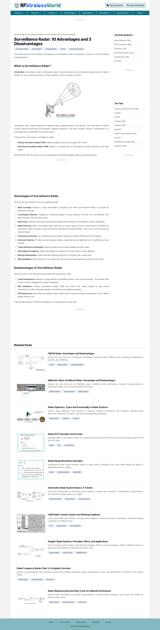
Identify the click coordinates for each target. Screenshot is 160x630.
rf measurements (68, 602)
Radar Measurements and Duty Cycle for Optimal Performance (79, 591)
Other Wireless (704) (122, 40)
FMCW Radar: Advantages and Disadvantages (71, 353)
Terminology (19, 34)
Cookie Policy (81, 622)
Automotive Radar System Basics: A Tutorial (70, 487)
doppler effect (81, 552)
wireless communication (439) (126, 109)
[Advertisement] (80, 26)
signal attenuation (77, 365)
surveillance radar (22, 49)
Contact (108, 622)
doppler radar (54, 552)
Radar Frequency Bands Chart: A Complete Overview (44, 568)
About (51, 622)
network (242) (119, 125)
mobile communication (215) (125, 133)
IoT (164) (117, 61)
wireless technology (76, 49)
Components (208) (121, 57)
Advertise (95, 622)
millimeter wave (55, 391)
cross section (69, 445)
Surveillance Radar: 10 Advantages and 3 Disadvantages (51, 34)
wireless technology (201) (124, 142)
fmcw (52, 365)
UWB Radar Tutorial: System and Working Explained (74, 514)
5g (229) (117, 129)
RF (37, 5)
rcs (59, 445)
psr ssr (63, 49)
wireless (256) (120, 121)
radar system (36, 49)
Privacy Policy (65, 622)
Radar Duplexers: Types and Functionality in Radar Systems (78, 407)
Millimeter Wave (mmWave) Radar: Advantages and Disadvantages (81, 380)
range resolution (63, 472)
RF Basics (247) (120, 49)
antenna (76, 418)
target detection (51, 49)
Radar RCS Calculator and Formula (65, 434)
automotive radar (55, 499)
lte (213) (117, 138)
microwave (50, 579)
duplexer (66, 418)
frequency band (84, 499)
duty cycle (82, 602)
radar (51, 445)
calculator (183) (120, 146)
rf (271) (117, 117)
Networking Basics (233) (124, 53)
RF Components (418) (122, 44)
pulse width (77, 472)
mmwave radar (69, 391)
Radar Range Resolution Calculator (65, 461)
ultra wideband (75, 526)
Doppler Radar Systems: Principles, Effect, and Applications (78, 541)
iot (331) (117, 113)
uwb (51, 526)
